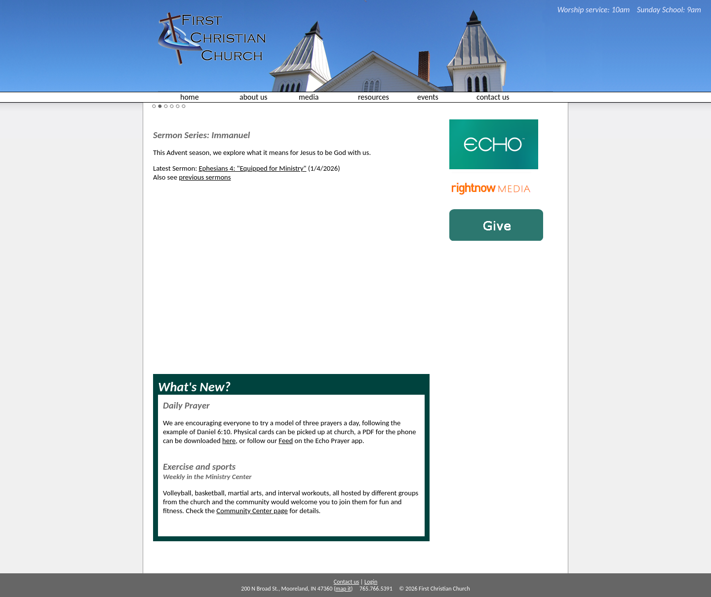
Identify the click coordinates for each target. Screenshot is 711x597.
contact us (493, 97)
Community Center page (252, 510)
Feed (285, 440)
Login (370, 581)
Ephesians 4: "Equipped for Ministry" (252, 168)
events (427, 97)
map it (343, 588)
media (308, 97)
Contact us (346, 581)
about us (253, 97)
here (229, 440)
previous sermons (205, 177)
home (189, 97)
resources (373, 97)
